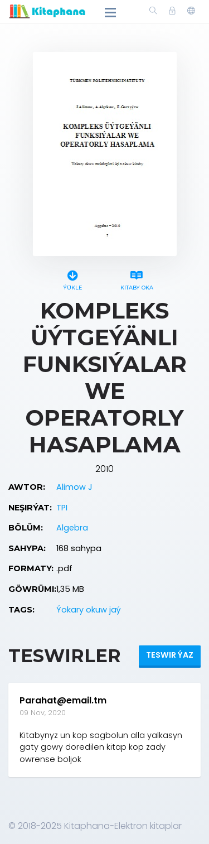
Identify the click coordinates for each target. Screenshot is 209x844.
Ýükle (72, 278)
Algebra (72, 527)
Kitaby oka (137, 278)
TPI (61, 507)
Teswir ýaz (169, 654)
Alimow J (74, 487)
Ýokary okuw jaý (88, 609)
